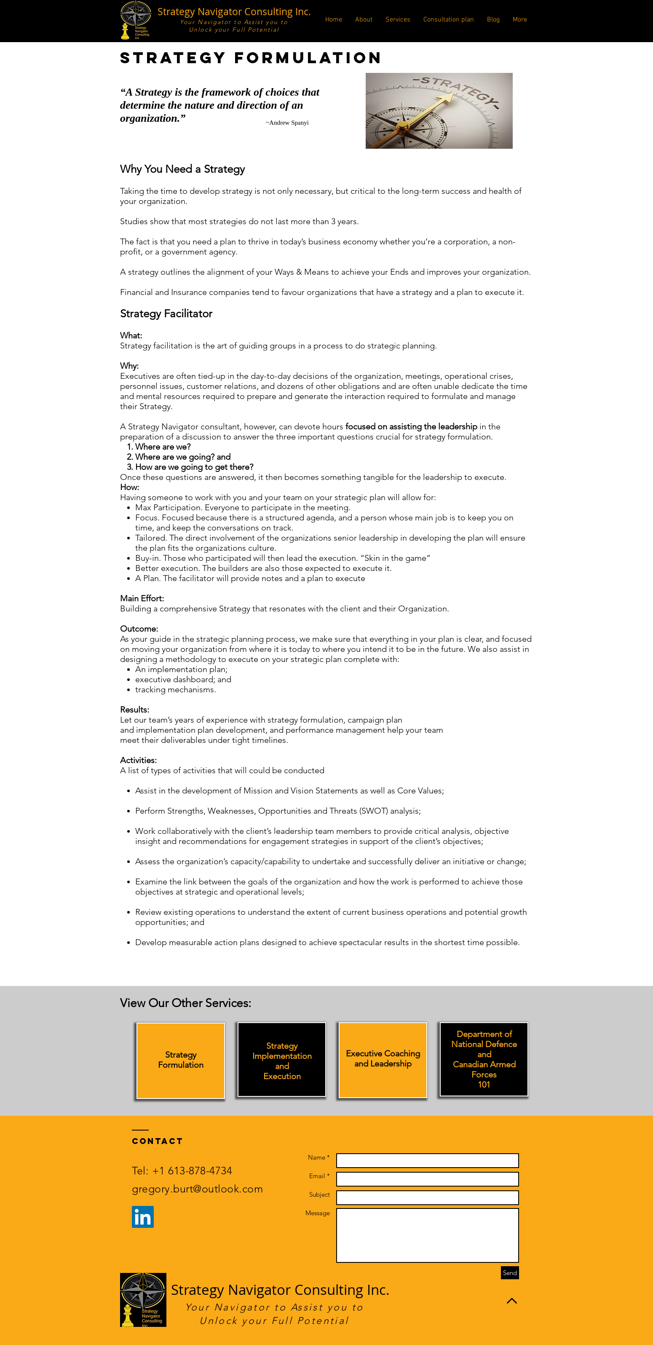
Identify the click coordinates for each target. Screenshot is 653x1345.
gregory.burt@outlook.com (197, 1188)
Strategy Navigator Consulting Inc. (234, 11)
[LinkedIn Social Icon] (143, 1217)
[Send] (510, 1272)
